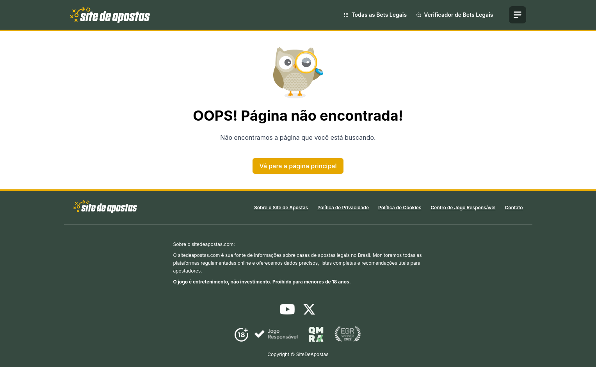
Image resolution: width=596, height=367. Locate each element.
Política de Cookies (399, 207)
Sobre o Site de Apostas (281, 207)
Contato (514, 207)
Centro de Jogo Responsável (463, 207)
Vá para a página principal (297, 166)
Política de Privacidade (343, 207)
